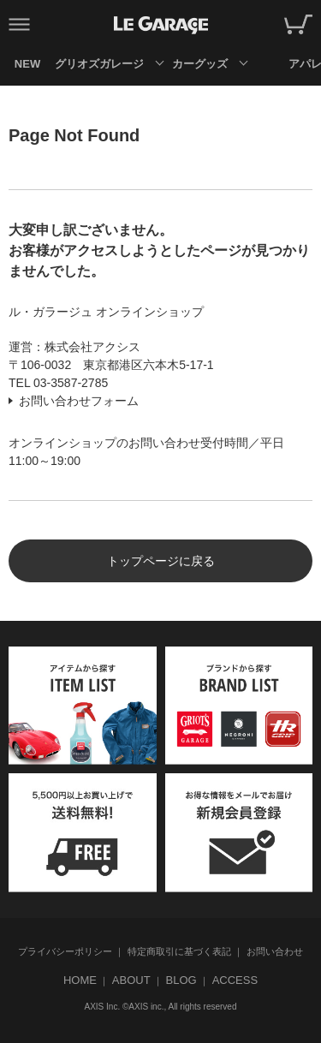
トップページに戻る (161, 561)
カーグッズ (200, 63)
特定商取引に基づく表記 (179, 951)
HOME (80, 980)
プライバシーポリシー (65, 951)
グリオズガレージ (99, 63)
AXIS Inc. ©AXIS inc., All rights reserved (161, 1006)
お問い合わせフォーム (79, 401)
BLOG (181, 980)
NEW (27, 63)
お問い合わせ (275, 951)
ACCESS (235, 980)
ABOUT (131, 980)
